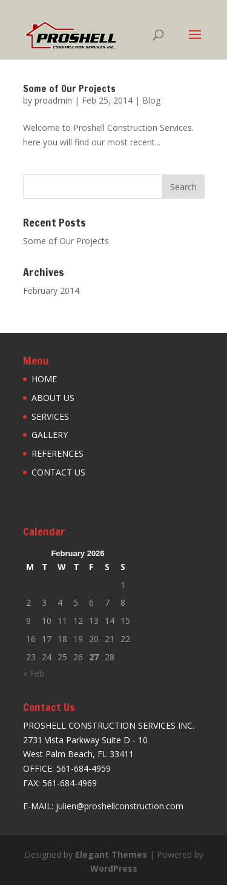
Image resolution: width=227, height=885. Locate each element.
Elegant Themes (111, 854)
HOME (44, 379)
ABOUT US (52, 397)
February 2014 (51, 290)
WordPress (113, 868)
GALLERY (49, 434)
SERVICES (50, 416)
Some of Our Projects (69, 88)
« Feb (33, 673)
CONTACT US (58, 472)
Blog (151, 100)
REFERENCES (57, 453)
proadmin (53, 100)
